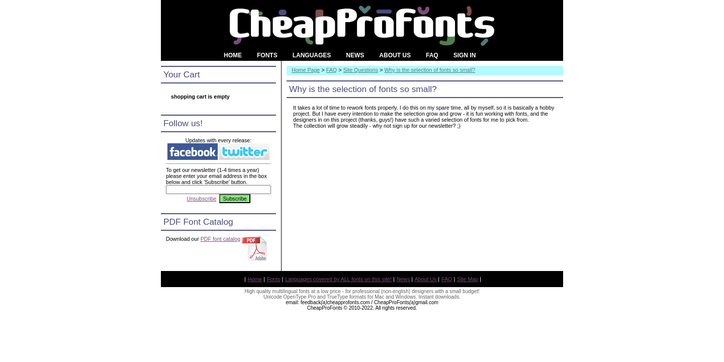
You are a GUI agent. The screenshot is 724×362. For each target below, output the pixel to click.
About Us (426, 279)
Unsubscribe (201, 199)
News (403, 279)
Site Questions (360, 70)
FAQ (331, 70)
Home (255, 279)
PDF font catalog (220, 239)
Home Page (306, 70)
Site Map (467, 279)
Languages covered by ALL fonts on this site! (338, 279)
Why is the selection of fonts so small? (430, 70)
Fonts (274, 279)
